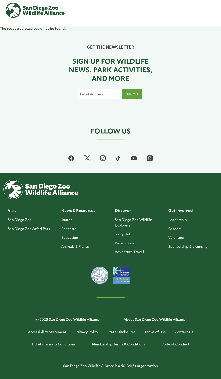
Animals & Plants (75, 246)
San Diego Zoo (19, 219)
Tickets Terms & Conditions (54, 344)
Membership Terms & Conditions (118, 344)
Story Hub (123, 234)
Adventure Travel (129, 251)
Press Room (124, 243)
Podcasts (68, 228)
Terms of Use (155, 332)
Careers (174, 228)
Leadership (177, 219)
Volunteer (176, 237)
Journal (67, 219)
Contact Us (184, 332)
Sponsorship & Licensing (188, 246)
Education (69, 237)
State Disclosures (121, 332)
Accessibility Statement (47, 332)
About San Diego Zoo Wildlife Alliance (155, 319)
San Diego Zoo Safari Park (29, 228)
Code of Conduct (175, 344)
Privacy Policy (87, 332)
